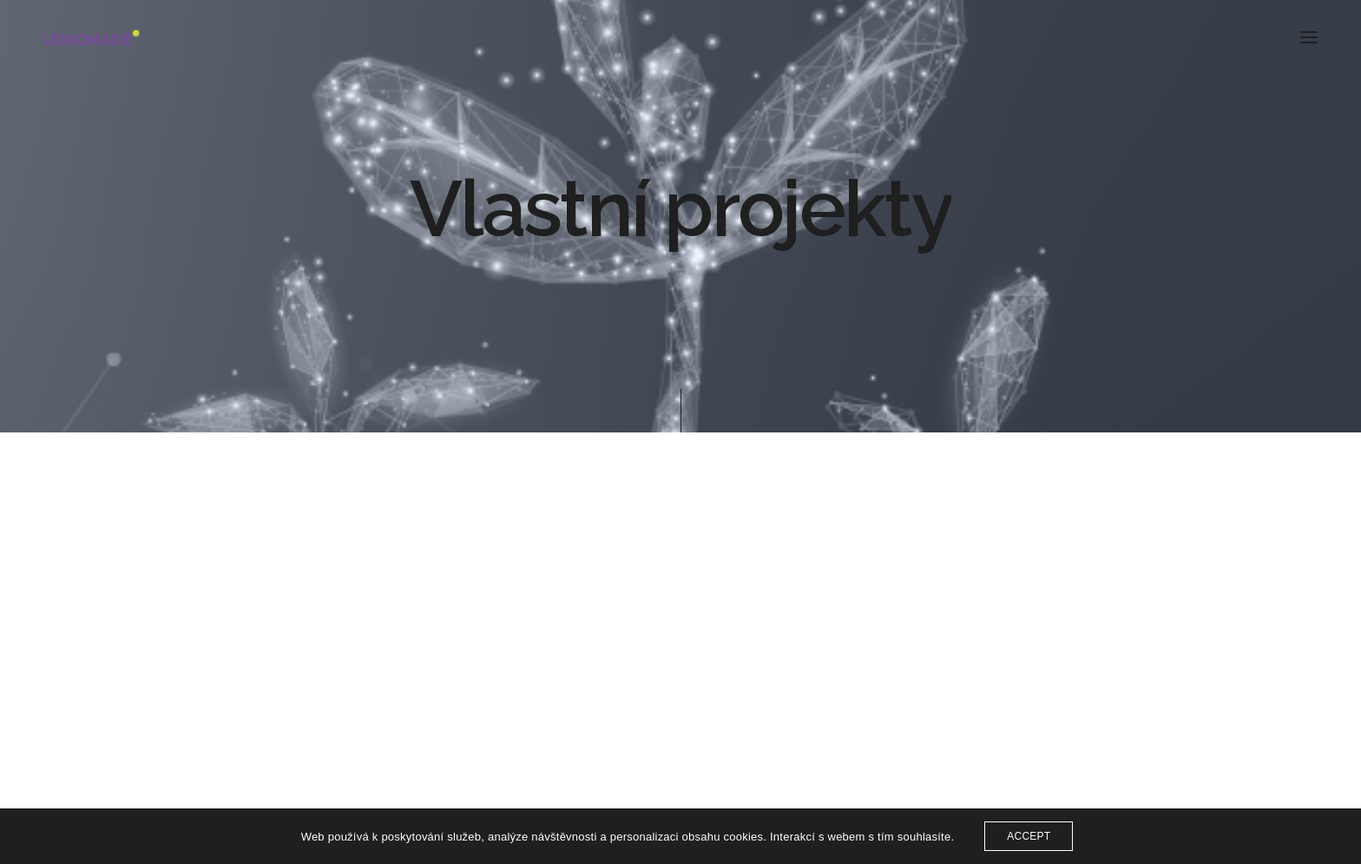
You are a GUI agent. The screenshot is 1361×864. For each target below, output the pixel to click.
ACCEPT (1028, 836)
